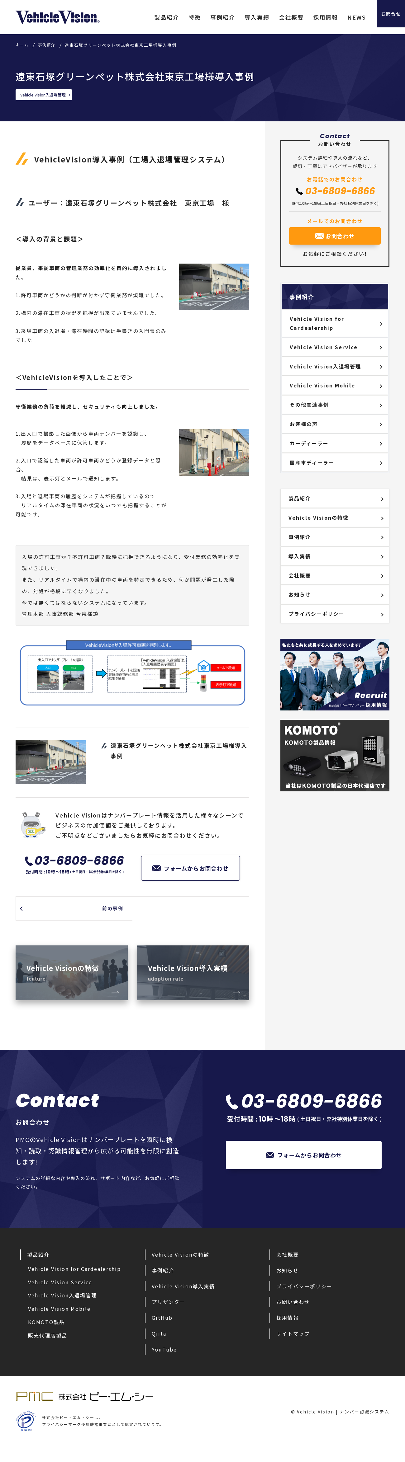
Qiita (159, 1348)
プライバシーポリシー (316, 613)
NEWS (341, 17)
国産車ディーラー (312, 462)
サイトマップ (293, 1348)
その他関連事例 (309, 404)
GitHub (162, 1332)
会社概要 (275, 17)
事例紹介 (207, 17)
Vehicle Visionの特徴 (318, 517)
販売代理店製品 (47, 1350)
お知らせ (299, 594)
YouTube (164, 1364)
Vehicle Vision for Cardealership (317, 323)
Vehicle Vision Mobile (322, 385)
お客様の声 (304, 424)
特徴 (179, 17)
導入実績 (241, 17)
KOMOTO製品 (46, 1336)
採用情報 (310, 17)
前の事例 (109, 910)
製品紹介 (151, 17)
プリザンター (168, 1316)
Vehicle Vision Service (324, 347)
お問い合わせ (293, 1316)
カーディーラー (309, 443)
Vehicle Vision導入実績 (183, 1301)
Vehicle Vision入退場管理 (45, 94)
